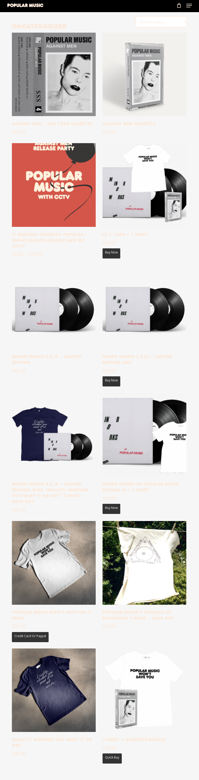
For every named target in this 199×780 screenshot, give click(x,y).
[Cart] (179, 5)
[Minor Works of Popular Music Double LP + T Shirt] (144, 434)
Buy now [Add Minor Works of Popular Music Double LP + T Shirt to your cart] (111, 508)
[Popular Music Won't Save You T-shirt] (54, 563)
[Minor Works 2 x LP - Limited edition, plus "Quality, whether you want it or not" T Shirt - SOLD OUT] (54, 434)
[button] (189, 5)
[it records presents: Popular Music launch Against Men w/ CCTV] (54, 185)
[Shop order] (161, 22)
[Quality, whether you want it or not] (54, 690)
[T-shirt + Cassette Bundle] (144, 690)
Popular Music (25, 5)
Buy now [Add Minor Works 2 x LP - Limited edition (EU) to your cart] (111, 380)
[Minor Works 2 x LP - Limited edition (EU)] (144, 307)
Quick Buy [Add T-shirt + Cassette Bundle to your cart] (112, 757)
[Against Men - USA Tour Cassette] (54, 74)
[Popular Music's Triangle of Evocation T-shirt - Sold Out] (144, 563)
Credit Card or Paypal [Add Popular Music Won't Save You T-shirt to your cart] (30, 636)
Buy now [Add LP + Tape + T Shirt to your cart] (111, 252)
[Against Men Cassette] (144, 74)
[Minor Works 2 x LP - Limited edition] (54, 307)
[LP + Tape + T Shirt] (144, 185)
